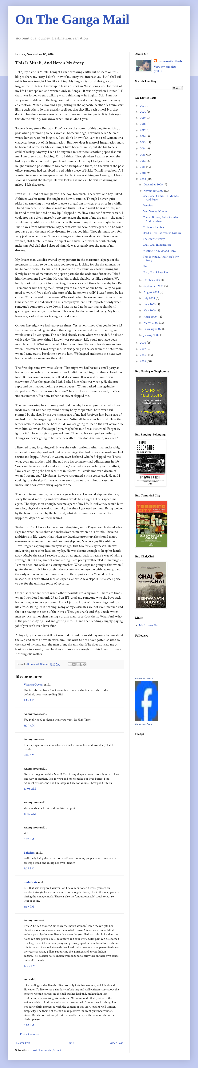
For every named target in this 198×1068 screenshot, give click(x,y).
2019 (143, 118)
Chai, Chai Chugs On (155, 272)
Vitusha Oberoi (33, 685)
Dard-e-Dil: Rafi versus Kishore (162, 233)
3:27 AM (29, 726)
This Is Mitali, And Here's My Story (161, 258)
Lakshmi (29, 853)
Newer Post (23, 1043)
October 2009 (152, 280)
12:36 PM (29, 966)
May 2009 (150, 311)
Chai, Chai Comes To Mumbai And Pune (161, 198)
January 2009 (152, 335)
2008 (143, 343)
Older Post (116, 1043)
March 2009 (151, 323)
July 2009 (150, 298)
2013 (143, 155)
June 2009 (150, 304)
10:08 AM (30, 789)
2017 (143, 130)
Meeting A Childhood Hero (159, 251)
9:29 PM (29, 869)
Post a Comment (30, 1034)
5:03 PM (29, 1025)
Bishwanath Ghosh (170, 61)
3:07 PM (29, 839)
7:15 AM (29, 755)
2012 (143, 161)
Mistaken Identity (153, 227)
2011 (143, 167)
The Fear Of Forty (154, 239)
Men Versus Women (155, 211)
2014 (143, 149)
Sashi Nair (30, 882)
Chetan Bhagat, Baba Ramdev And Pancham (161, 219)
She (145, 266)
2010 (143, 173)
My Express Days (149, 625)
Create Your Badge (144, 724)
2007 (143, 349)
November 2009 (154, 191)
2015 (143, 142)
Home (70, 1043)
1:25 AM (29, 700)
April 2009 (150, 317)
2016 (143, 136)
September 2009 (154, 286)
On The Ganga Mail (72, 19)
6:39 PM (29, 907)
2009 (143, 179)
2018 (143, 124)
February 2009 (153, 329)
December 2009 (154, 185)
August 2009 (152, 292)
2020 (143, 112)
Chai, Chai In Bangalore (157, 245)
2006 (143, 355)
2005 (143, 361)
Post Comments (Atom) (46, 1050)
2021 (143, 106)
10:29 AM (30, 814)
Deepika (148, 206)
